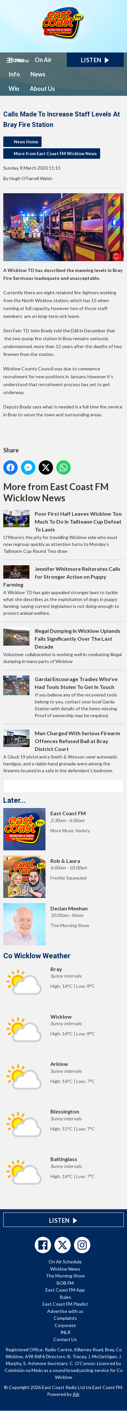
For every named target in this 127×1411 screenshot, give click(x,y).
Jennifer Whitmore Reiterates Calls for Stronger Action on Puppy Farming (61, 577)
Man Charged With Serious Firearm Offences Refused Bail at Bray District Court (77, 741)
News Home (26, 141)
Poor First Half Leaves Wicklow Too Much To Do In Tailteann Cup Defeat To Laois (78, 521)
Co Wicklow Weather (36, 956)
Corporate (65, 1325)
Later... (14, 800)
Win (14, 88)
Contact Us (65, 1339)
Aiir (76, 1394)
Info (14, 74)
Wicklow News (65, 1269)
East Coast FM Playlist (65, 1304)
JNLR (65, 1332)
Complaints (65, 1318)
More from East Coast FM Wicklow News (55, 153)
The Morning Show (65, 1275)
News (37, 74)
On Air (43, 59)
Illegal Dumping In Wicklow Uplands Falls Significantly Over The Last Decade (77, 639)
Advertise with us (65, 1311)
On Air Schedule (65, 1261)
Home (16, 59)
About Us (42, 88)
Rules (65, 1297)
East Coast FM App (65, 1290)
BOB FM (65, 1283)
